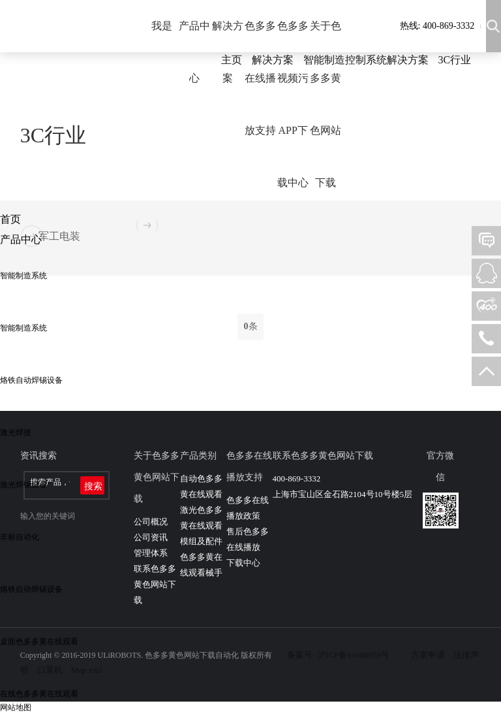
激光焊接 (15, 432)
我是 (161, 25)
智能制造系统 (23, 275)
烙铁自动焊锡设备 (31, 380)
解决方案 (227, 52)
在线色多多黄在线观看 (39, 693)
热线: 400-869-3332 (437, 26)
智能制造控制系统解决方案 (366, 59)
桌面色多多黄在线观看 (39, 641)
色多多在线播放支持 (260, 78)
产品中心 (194, 52)
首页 (10, 219)
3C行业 (455, 59)
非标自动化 (19, 537)
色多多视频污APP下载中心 (293, 104)
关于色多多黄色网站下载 (325, 104)
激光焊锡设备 (23, 484)
